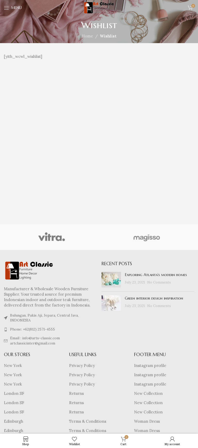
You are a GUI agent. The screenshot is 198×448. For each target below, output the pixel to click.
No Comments (159, 282)
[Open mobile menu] (12, 8)
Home (87, 36)
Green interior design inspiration (154, 298)
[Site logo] (99, 7)
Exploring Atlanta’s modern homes (156, 274)
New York (13, 365)
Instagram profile (150, 365)
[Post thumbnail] (111, 279)
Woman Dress (147, 421)
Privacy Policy (82, 365)
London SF (14, 393)
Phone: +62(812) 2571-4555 (32, 329)
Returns (76, 393)
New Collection (148, 393)
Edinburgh (13, 421)
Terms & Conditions (87, 421)
